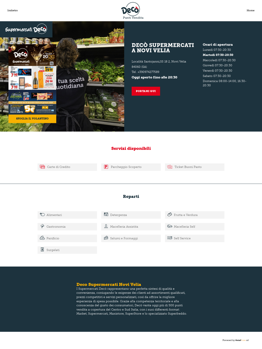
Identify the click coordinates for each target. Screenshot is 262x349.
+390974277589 (148, 72)
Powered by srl (236, 340)
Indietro (12, 10)
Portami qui (146, 91)
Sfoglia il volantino (32, 118)
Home (251, 10)
